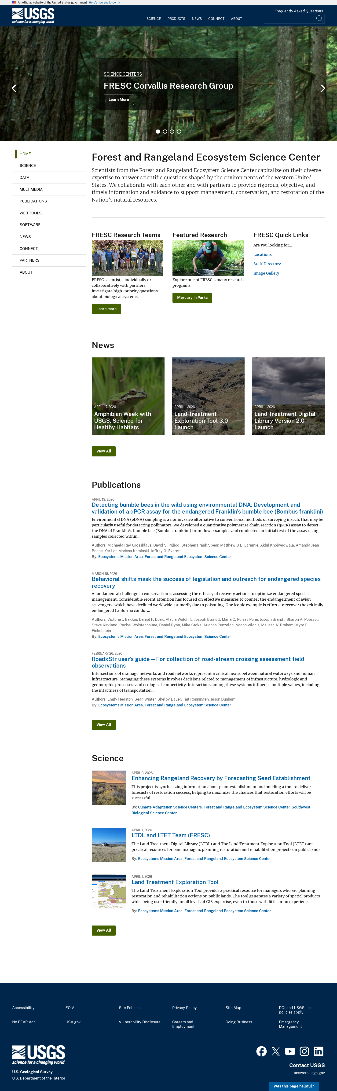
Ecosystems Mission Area (120, 557)
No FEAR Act (23, 1022)
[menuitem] (153, 16)
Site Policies (129, 1008)
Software (30, 225)
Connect (216, 19)
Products (176, 19)
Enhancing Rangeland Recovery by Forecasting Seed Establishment (221, 778)
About (236, 19)
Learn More (119, 99)
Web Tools (31, 213)
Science (154, 19)
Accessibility (23, 1008)
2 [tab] (165, 131)
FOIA (70, 1008)
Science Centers (123, 74)
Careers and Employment (183, 1024)
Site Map (233, 1008)
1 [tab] (158, 131)
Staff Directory (267, 263)
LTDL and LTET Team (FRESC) (171, 835)
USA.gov (73, 1022)
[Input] (294, 18)
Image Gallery (266, 273)
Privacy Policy (184, 1008)
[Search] (320, 18)
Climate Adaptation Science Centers (170, 807)
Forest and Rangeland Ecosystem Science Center (188, 557)
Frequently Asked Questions (299, 11)
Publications (33, 201)
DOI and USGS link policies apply (295, 1010)
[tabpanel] (168, 83)
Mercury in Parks (192, 297)
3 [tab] (172, 131)
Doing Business (239, 1022)
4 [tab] (179, 131)
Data (24, 177)
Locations (262, 254)
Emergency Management (290, 1024)
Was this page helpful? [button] (294, 1086)
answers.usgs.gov (309, 1073)
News (197, 19)
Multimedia (31, 189)
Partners (30, 260)
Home (25, 154)
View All (103, 451)
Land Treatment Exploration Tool (175, 882)
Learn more (106, 309)
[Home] (33, 22)
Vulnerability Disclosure (140, 1022)
